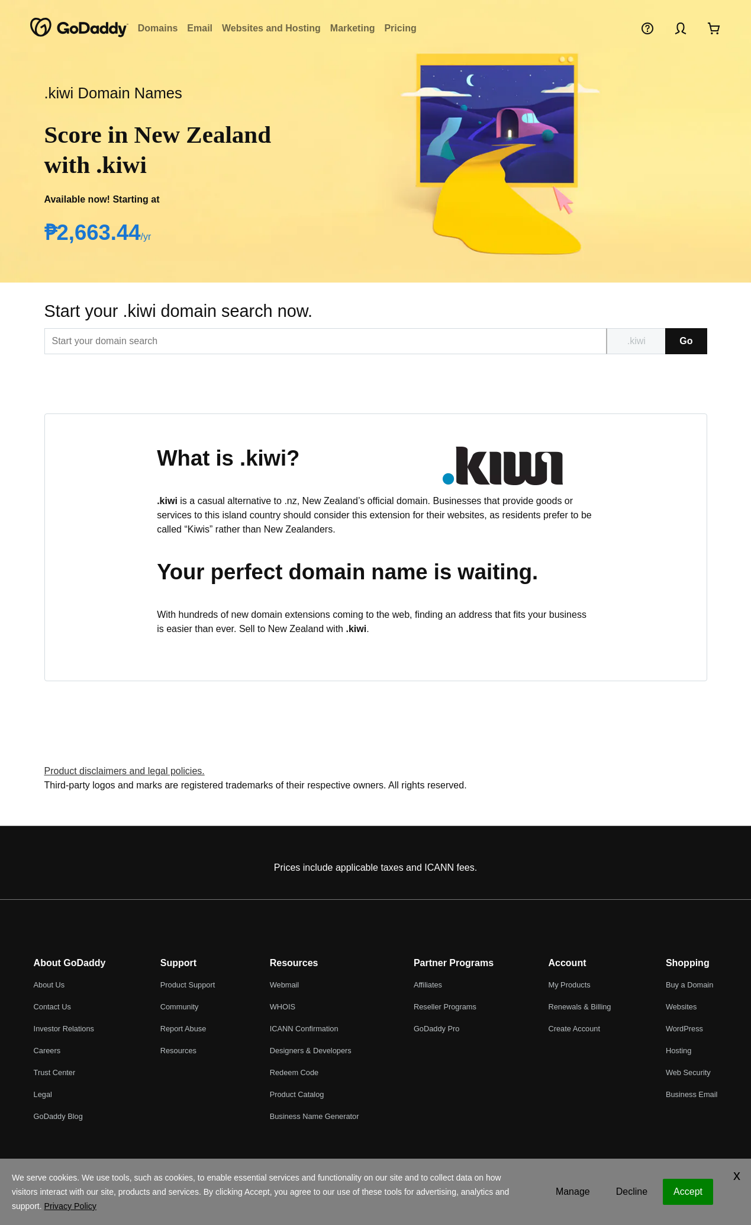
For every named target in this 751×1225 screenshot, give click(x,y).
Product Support (187, 984)
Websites (681, 1006)
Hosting (678, 1050)
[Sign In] (680, 28)
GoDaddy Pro (437, 1028)
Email (199, 28)
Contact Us (52, 1006)
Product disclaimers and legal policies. (124, 771)
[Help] (647, 28)
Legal (43, 1094)
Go (685, 341)
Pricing (400, 28)
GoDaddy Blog (58, 1116)
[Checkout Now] (714, 28)
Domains (158, 28)
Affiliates (428, 984)
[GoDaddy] (79, 28)
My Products (569, 984)
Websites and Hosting (271, 28)
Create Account (574, 1028)
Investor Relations (64, 1028)
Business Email (691, 1094)
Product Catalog (297, 1094)
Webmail (284, 984)
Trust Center (55, 1072)
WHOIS (282, 1006)
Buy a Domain (689, 984)
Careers (47, 1050)
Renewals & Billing (579, 1006)
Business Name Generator (314, 1116)
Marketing (352, 28)
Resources (178, 1050)
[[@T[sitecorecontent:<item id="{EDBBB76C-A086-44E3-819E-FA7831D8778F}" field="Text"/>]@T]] (325, 341)
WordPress (684, 1028)
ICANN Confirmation (304, 1028)
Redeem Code (294, 1072)
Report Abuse (183, 1028)
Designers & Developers (311, 1050)
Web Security (688, 1072)
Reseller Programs (445, 1006)
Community (179, 1006)
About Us (49, 984)
